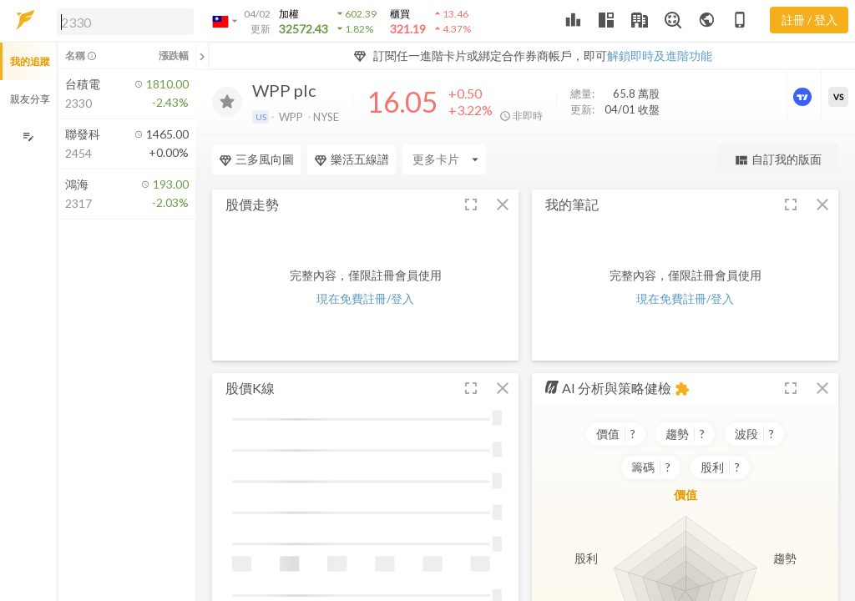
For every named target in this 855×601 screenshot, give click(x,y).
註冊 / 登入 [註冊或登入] (809, 20)
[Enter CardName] (444, 159)
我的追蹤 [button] (30, 61)
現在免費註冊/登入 (365, 298)
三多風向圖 (256, 159)
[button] (122, 21)
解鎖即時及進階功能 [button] (659, 55)
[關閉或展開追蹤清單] (202, 56)
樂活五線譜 (351, 159)
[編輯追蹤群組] (28, 136)
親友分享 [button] (30, 99)
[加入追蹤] (227, 102)
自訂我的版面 (778, 160)
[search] (125, 21)
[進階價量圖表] (804, 97)
